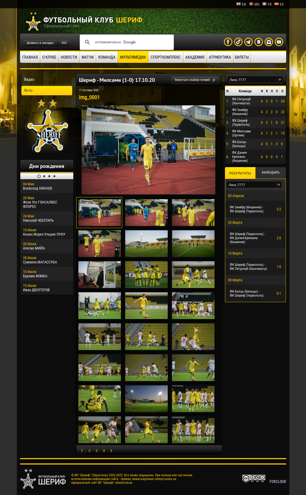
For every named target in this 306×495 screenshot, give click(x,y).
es (279, 4)
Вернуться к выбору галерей (192, 80)
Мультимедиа (133, 57)
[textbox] (252, 79)
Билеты (242, 57)
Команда (107, 57)
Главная (30, 57)
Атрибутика (220, 57)
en (241, 4)
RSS (64, 43)
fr (266, 4)
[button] (280, 79)
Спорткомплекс (166, 57)
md (254, 4)
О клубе (49, 57)
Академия (194, 57)
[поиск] (126, 42)
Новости (69, 57)
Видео (29, 79)
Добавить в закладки (40, 43)
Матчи (88, 57)
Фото (28, 90)
